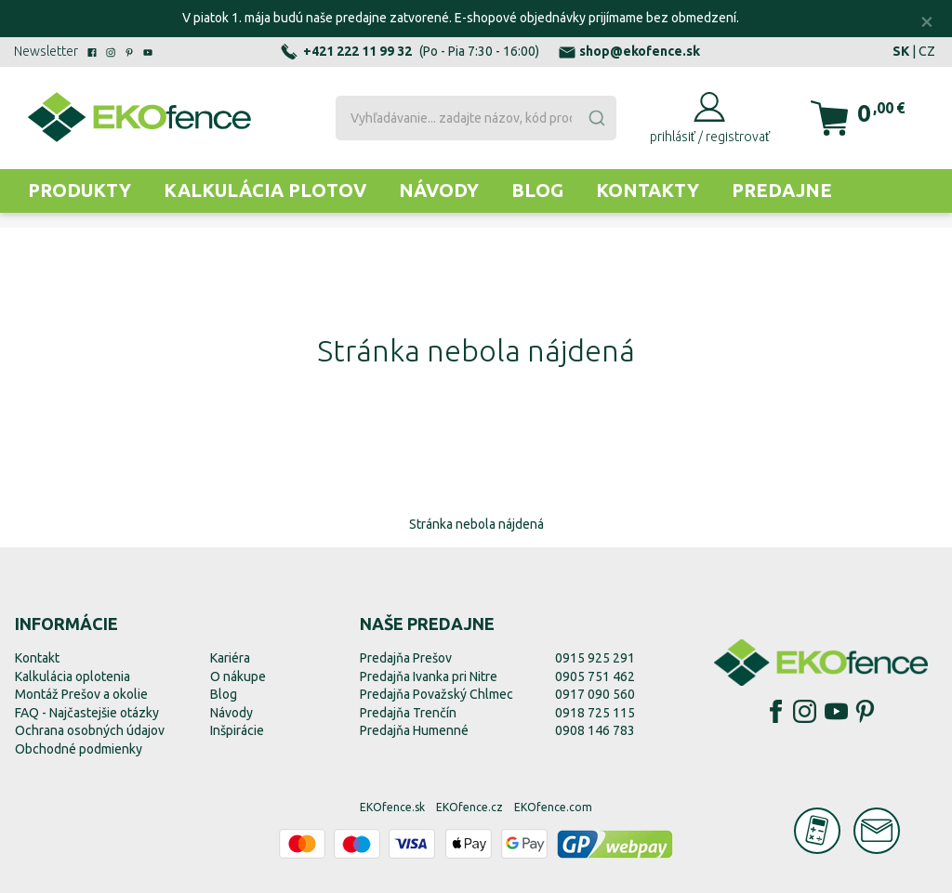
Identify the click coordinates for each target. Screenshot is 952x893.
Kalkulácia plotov (265, 190)
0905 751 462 (595, 676)
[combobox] (475, 118)
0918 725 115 (595, 712)
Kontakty (647, 190)
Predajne (782, 190)
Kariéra (230, 657)
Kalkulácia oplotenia (72, 676)
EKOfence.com (553, 807)
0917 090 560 (595, 694)
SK (900, 51)
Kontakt (37, 657)
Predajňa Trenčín (408, 712)
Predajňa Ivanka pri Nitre (428, 676)
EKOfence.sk (392, 807)
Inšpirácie (237, 730)
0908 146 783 (595, 730)
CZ (927, 51)
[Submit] (595, 118)
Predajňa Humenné (414, 730)
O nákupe (238, 676)
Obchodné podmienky (78, 749)
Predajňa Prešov (406, 657)
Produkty (79, 190)
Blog (537, 190)
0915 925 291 (595, 657)
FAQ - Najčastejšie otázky (87, 712)
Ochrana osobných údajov (90, 730)
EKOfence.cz (469, 807)
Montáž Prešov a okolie (81, 694)
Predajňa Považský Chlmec (436, 694)
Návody (439, 190)
